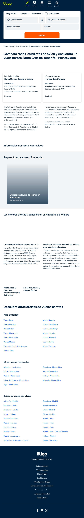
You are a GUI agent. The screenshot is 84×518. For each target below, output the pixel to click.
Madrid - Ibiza (48, 418)
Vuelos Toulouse (49, 346)
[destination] (64, 19)
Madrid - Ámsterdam (12, 436)
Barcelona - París (10, 405)
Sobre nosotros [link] (42, 466)
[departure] (23, 19)
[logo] (8, 3)
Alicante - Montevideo (12, 367)
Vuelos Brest (8, 320)
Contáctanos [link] (42, 478)
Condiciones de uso (42, 482)
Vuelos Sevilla (48, 342)
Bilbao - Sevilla (48, 414)
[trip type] (11, 14)
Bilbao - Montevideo (11, 371)
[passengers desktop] (25, 14)
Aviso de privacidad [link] (42, 494)
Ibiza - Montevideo (50, 371)
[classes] (38, 14)
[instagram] (42, 510)
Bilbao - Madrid (49, 410)
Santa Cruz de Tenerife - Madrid (16, 440)
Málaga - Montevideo (51, 376)
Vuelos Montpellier (11, 337)
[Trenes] (34, 3)
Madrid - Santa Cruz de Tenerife (55, 432)
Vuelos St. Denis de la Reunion (15, 346)
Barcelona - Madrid (50, 401)
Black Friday (42, 474)
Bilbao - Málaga (10, 414)
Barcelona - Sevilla (11, 410)
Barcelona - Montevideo (52, 367)
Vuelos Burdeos (10, 324)
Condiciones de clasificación (42, 486)
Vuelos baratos (42, 470)
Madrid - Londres (10, 423)
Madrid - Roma (9, 432)
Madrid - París (48, 427)
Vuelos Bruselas (49, 320)
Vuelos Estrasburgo (50, 329)
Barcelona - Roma (50, 405)
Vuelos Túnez (9, 351)
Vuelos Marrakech (11, 333)
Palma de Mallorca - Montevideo (16, 380)
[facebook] (37, 510)
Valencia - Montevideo (52, 380)
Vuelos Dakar (9, 329)
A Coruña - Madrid (11, 401)
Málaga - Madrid (49, 436)
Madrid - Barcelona (11, 418)
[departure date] (23, 26)
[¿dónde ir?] (57, 3)
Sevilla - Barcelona (50, 440)
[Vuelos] (27, 3)
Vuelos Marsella (49, 333)
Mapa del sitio (42, 498)
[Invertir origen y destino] (42, 20)
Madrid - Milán (48, 423)
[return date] (61, 26)
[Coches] (42, 3)
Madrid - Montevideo (12, 376)
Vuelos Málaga (9, 342)
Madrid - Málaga (10, 427)
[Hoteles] (49, 3)
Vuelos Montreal (49, 337)
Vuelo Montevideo (22, 46)
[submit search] (42, 35)
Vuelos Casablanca (50, 324)
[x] (46, 510)
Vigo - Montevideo (11, 385)
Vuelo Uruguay (9, 46)
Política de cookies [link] (42, 490)
